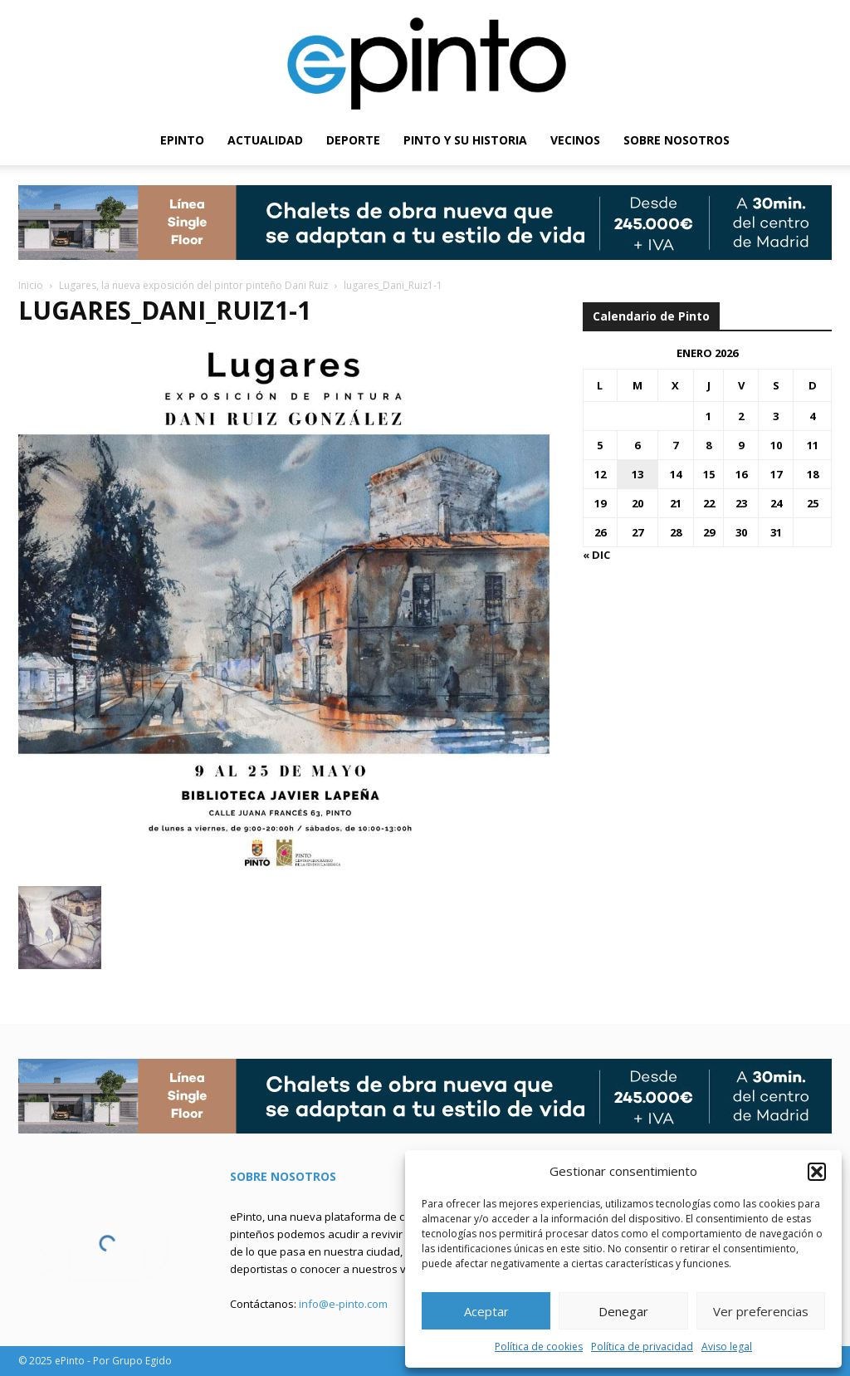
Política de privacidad (642, 1346)
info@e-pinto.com (343, 1303)
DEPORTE (353, 140)
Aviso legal (726, 1346)
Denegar (623, 1311)
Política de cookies (539, 1346)
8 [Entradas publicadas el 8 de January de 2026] (708, 445)
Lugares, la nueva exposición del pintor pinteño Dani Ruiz (193, 285)
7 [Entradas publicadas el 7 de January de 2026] (675, 445)
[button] (816, 1171)
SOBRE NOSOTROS (676, 140)
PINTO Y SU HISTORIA (465, 140)
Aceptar (486, 1311)
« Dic (596, 554)
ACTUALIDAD (265, 140)
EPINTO (182, 140)
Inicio (30, 285)
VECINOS (575, 140)
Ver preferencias (760, 1311)
